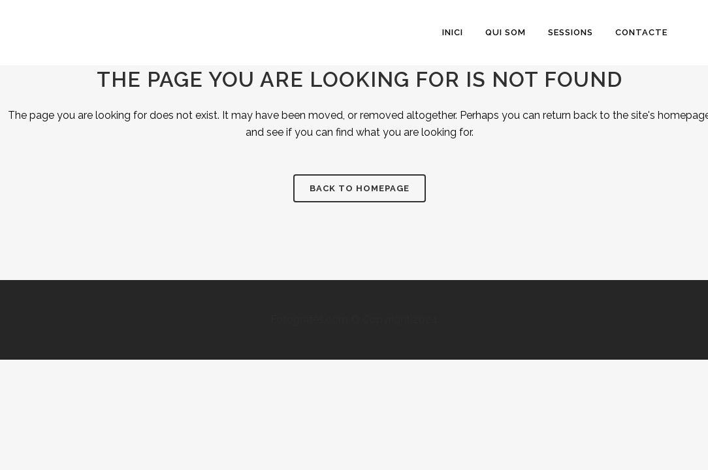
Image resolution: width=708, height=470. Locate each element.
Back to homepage (360, 188)
